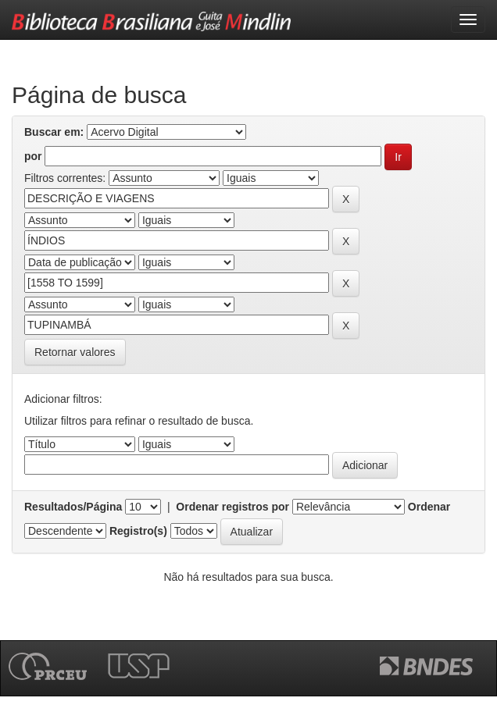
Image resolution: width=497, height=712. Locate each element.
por (33, 156)
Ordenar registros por (232, 506)
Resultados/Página (73, 506)
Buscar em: (54, 132)
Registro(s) (138, 531)
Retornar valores (75, 352)
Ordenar (429, 506)
